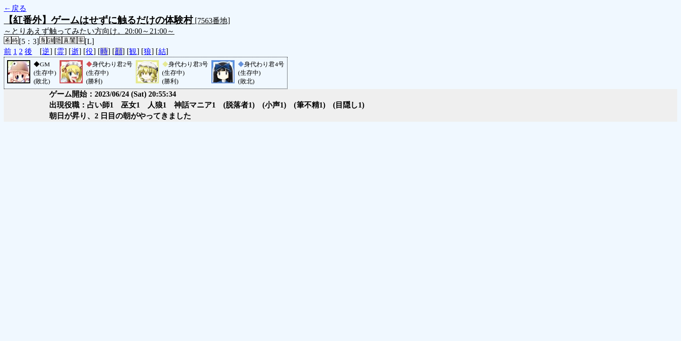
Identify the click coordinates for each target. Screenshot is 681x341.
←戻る (15, 8)
